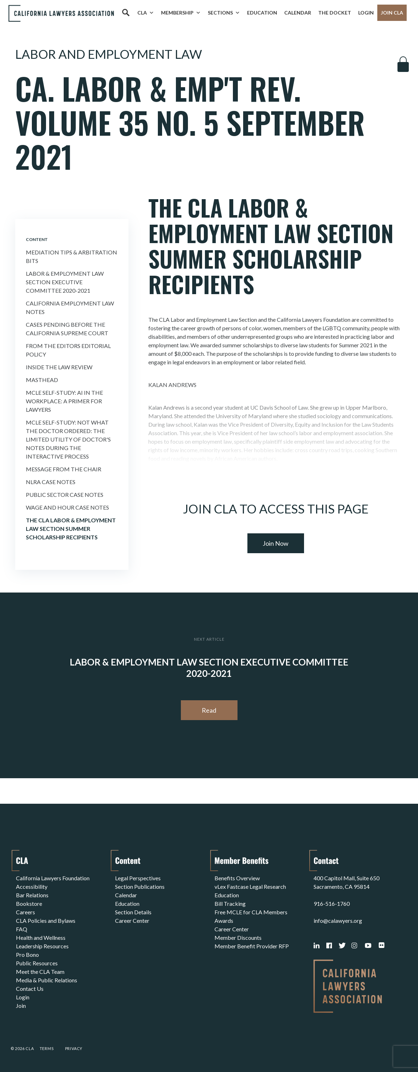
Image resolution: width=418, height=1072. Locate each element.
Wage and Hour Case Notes (67, 507)
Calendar (297, 13)
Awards (223, 920)
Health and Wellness (40, 937)
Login (366, 13)
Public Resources (37, 963)
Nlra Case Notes (50, 481)
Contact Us (30, 988)
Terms (47, 1048)
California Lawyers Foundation (53, 878)
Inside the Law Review (59, 367)
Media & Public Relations (46, 980)
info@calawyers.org (338, 920)
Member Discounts (238, 937)
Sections (224, 13)
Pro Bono (27, 954)
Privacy (74, 1048)
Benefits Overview (237, 878)
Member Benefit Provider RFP (251, 946)
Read (209, 710)
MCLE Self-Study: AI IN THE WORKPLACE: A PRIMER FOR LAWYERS (64, 401)
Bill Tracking (230, 903)
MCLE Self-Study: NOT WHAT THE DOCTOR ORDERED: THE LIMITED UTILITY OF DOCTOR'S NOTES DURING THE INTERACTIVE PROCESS (68, 439)
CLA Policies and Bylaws (45, 920)
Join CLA (392, 13)
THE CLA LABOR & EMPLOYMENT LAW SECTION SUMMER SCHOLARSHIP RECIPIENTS (71, 528)
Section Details (133, 912)
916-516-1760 (332, 903)
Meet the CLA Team (40, 971)
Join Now (275, 543)
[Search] (126, 13)
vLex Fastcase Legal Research (250, 886)
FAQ (21, 929)
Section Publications (140, 886)
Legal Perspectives (138, 878)
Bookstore (29, 903)
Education (262, 13)
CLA (145, 13)
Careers (25, 912)
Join (21, 1005)
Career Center (132, 920)
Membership (181, 13)
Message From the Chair (63, 469)
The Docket (334, 13)
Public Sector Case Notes (64, 494)
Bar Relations (32, 895)
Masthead (42, 379)
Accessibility (31, 886)
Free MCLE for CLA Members (250, 912)
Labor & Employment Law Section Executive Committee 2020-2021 (65, 282)
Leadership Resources (42, 946)
